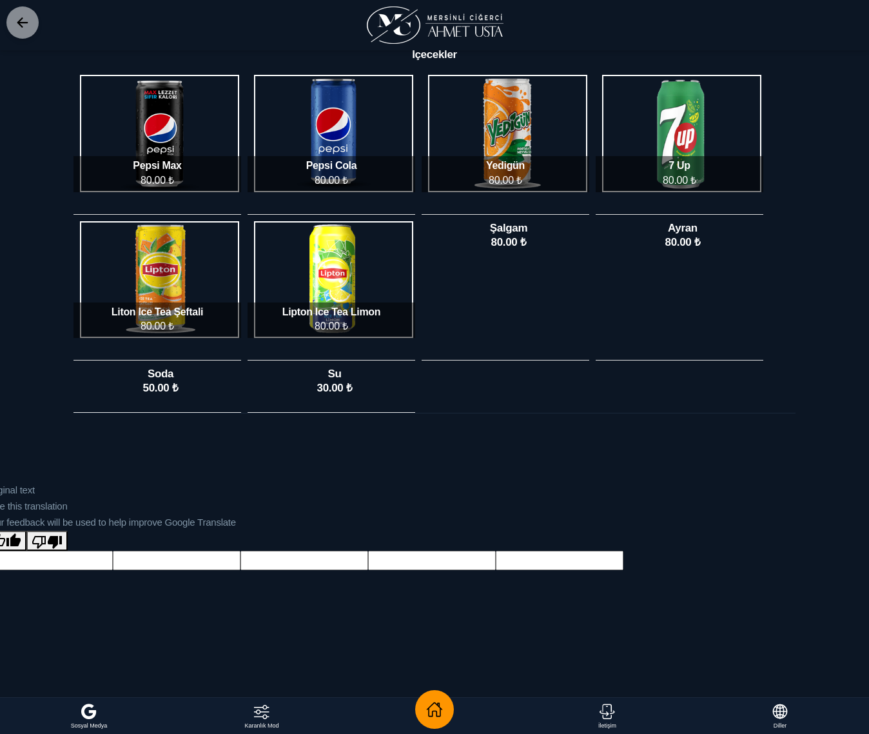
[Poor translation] (47, 541)
